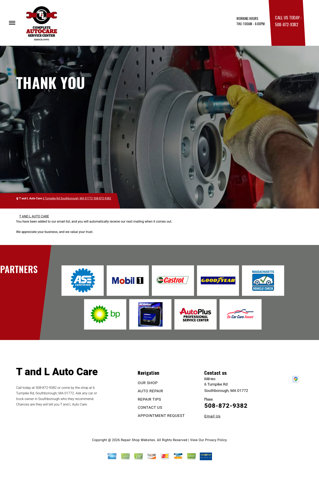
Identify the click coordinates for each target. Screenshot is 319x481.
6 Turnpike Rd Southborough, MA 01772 (68, 198)
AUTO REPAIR (150, 391)
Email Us (212, 416)
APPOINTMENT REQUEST (161, 415)
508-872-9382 (286, 24)
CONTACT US (150, 407)
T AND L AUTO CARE (34, 216)
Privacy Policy (216, 440)
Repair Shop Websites (138, 440)
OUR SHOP (148, 382)
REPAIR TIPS (149, 399)
